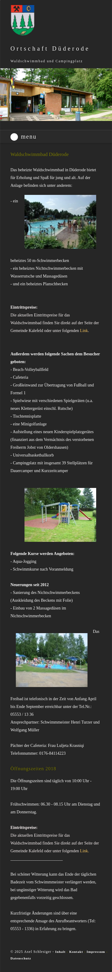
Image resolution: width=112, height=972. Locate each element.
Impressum (96, 951)
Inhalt (60, 951)
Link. (84, 851)
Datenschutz (20, 958)
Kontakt (76, 951)
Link (84, 330)
